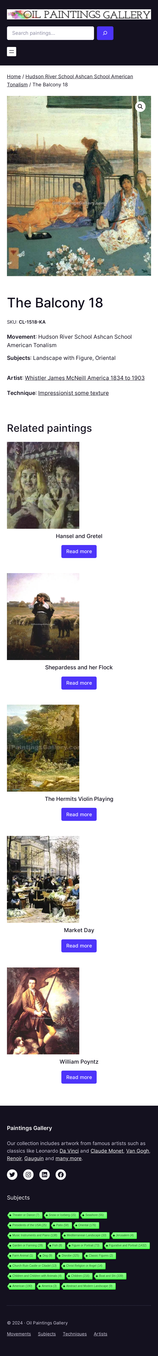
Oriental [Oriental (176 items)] (87, 1225)
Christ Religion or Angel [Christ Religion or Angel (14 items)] (84, 1265)
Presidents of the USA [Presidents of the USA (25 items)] (29, 1225)
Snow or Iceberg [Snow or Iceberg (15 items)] (62, 1215)
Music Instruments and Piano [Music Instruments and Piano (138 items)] (34, 1235)
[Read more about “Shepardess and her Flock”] (79, 683)
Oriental (105, 358)
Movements (19, 1334)
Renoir (14, 1158)
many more (69, 1158)
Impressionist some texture (73, 393)
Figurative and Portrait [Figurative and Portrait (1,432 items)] (128, 1245)
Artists (100, 1334)
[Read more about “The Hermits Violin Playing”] (79, 814)
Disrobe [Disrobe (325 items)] (70, 1255)
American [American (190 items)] (22, 1286)
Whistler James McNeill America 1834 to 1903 (85, 378)
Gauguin (34, 1158)
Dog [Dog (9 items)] (47, 1255)
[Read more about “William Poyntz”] (79, 1077)
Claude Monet (107, 1151)
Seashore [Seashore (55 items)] (94, 1215)
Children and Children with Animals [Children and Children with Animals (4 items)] (37, 1275)
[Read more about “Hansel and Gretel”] (79, 551)
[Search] (105, 33)
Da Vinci (69, 1151)
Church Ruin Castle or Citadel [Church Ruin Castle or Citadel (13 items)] (34, 1265)
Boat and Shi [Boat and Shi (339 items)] (111, 1275)
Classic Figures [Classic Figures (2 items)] (101, 1255)
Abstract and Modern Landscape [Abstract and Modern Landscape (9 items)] (89, 1286)
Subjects (47, 1334)
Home (14, 76)
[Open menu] (11, 51)
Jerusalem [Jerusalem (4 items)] (125, 1235)
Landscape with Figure (62, 358)
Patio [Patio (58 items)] (62, 1225)
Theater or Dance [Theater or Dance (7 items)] (25, 1215)
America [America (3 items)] (49, 1286)
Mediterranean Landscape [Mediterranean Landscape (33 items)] (86, 1235)
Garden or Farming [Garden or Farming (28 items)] (27, 1245)
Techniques (75, 1334)
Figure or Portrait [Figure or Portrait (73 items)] (86, 1245)
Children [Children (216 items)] (80, 1275)
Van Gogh (137, 1151)
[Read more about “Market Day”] (79, 945)
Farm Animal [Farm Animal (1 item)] (22, 1255)
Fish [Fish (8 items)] (57, 1245)
